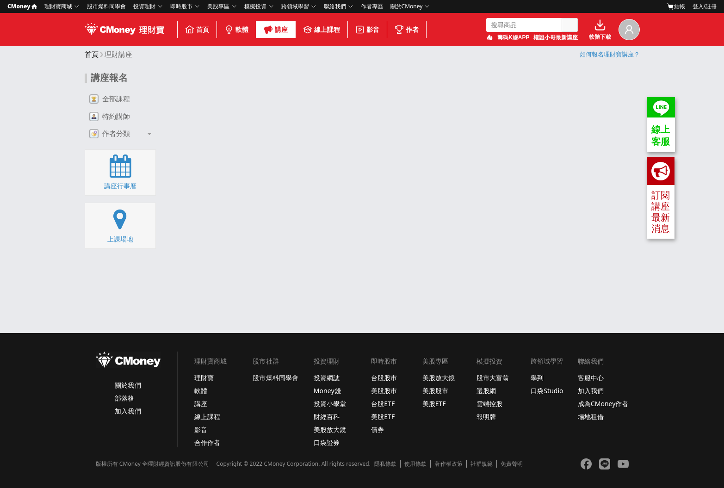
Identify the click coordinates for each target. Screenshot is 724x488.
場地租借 (591, 416)
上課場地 (120, 225)
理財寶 (204, 377)
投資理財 (144, 6)
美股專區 (218, 6)
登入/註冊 (705, 6)
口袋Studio (547, 390)
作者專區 (372, 6)
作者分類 (109, 133)
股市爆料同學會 (106, 6)
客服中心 (591, 377)
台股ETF (383, 403)
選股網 (486, 390)
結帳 (676, 6)
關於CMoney (406, 6)
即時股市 (181, 6)
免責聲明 (512, 464)
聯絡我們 (335, 6)
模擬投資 (255, 6)
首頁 (197, 29)
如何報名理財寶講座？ (610, 54)
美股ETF (383, 416)
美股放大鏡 (330, 429)
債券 (377, 429)
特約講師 (109, 116)
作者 (407, 29)
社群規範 (481, 464)
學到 (537, 377)
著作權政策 (448, 464)
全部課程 (109, 99)
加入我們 (128, 411)
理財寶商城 (58, 6)
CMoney (22, 6)
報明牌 (486, 416)
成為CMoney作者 (603, 403)
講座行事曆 (120, 172)
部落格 (124, 398)
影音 (367, 29)
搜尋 (569, 25)
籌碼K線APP (513, 37)
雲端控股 (489, 403)
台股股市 (384, 377)
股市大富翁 (492, 377)
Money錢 (327, 390)
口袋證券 (327, 442)
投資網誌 (327, 377)
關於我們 (128, 385)
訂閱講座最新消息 (660, 195)
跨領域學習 (295, 6)
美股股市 (384, 390)
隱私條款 (385, 464)
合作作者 (207, 442)
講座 (276, 29)
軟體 (236, 29)
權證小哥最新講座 (555, 37)
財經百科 (327, 416)
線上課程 (321, 29)
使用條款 (415, 464)
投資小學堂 (330, 403)
